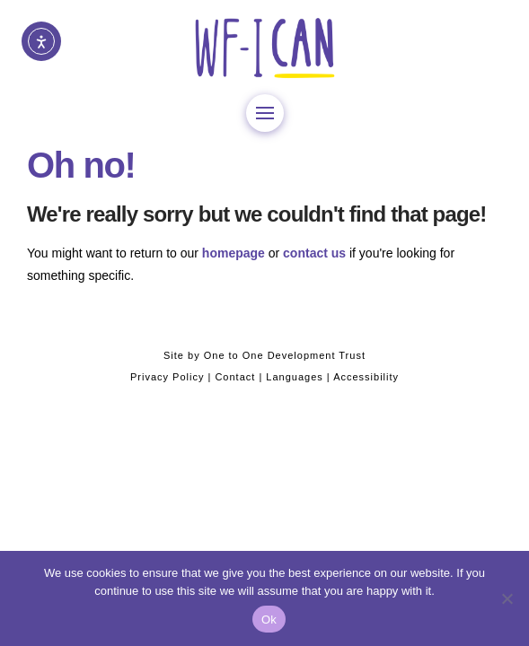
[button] (265, 113)
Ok (269, 619)
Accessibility (366, 376)
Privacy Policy (167, 376)
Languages (294, 376)
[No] (507, 598)
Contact (235, 376)
